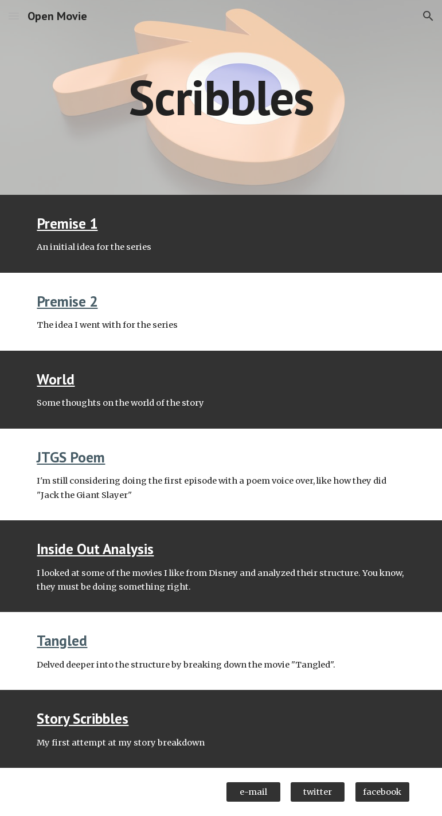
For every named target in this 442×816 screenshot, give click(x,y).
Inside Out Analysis (95, 548)
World (56, 379)
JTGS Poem (71, 457)
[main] (221, 97)
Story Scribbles (82, 718)
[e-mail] (253, 792)
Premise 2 (67, 301)
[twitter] (318, 792)
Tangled (62, 640)
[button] (14, 16)
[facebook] (382, 792)
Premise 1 (67, 223)
